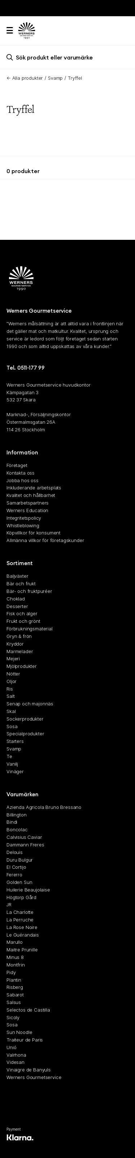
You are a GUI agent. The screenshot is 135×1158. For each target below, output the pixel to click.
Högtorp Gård (21, 897)
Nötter (13, 674)
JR (9, 904)
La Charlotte (19, 912)
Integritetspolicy (23, 517)
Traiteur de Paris (24, 1040)
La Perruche (19, 920)
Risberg (14, 987)
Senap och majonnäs (29, 703)
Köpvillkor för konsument (33, 533)
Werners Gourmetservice (33, 1077)
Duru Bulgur (19, 859)
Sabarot (15, 995)
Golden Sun (19, 882)
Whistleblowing (22, 525)
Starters (15, 741)
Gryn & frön (19, 636)
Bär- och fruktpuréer (29, 591)
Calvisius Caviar (24, 837)
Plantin (13, 979)
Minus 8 (15, 957)
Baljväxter (17, 576)
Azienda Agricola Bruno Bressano (43, 807)
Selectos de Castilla (28, 1009)
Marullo (14, 942)
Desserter (17, 606)
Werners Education (27, 510)
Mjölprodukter (21, 666)
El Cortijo (16, 867)
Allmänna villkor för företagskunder (45, 540)
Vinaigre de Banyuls (28, 1070)
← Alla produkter (24, 78)
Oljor (11, 681)
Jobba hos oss (22, 480)
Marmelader (19, 651)
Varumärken (22, 794)
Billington (16, 814)
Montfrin (15, 964)
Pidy (10, 972)
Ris (9, 688)
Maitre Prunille (22, 949)
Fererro (14, 874)
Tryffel (75, 78)
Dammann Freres (25, 844)
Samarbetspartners (27, 503)
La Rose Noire (21, 927)
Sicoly (12, 1017)
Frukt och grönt (23, 621)
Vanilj (12, 763)
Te (9, 756)
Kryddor (15, 643)
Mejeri (13, 658)
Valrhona (16, 1054)
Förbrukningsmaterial (29, 628)
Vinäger (15, 771)
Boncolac (17, 829)
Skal (10, 711)
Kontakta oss (20, 472)
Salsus (13, 1002)
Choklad (15, 598)
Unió (11, 1047)
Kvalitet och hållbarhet (30, 495)
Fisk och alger (21, 613)
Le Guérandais (22, 934)
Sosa (11, 726)
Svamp (55, 78)
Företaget (16, 465)
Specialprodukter (25, 733)
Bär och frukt (21, 583)
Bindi (11, 822)
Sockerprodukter (25, 718)
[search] (67, 57)
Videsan (15, 1062)
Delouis (14, 852)
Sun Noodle (19, 1032)
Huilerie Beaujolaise (28, 889)
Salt (10, 696)
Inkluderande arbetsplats (33, 487)
